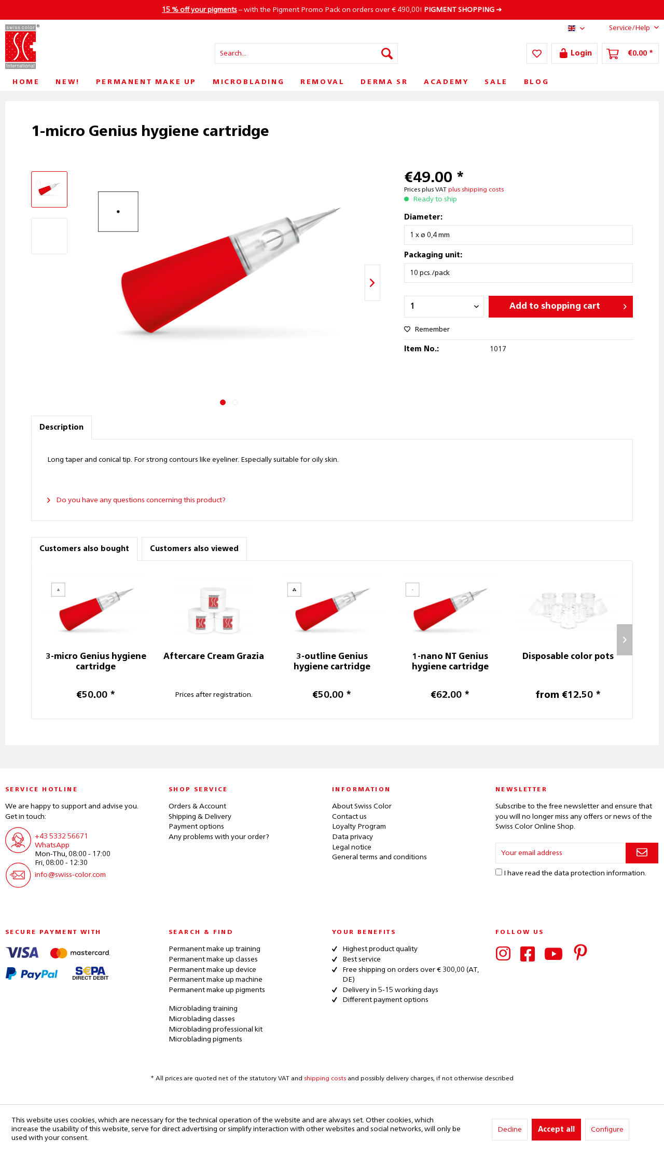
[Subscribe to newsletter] (642, 853)
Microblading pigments (205, 1039)
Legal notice (351, 847)
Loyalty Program (359, 826)
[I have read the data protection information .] (498, 872)
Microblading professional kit (215, 1029)
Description (61, 427)
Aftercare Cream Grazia (213, 657)
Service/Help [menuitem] (626, 27)
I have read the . (575, 873)
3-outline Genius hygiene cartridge (332, 662)
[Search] (387, 53)
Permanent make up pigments (217, 990)
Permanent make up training (214, 949)
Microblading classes (202, 1019)
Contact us (349, 816)
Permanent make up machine (215, 979)
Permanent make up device (212, 969)
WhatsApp (52, 845)
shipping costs (325, 1079)
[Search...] (306, 53)
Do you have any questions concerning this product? (136, 500)
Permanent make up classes (213, 959)
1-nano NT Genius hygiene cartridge (450, 662)
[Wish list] (537, 53)
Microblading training (203, 1008)
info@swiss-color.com (70, 874)
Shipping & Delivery (200, 816)
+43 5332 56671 (61, 836)
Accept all (556, 1129)
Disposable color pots (568, 657)
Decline (509, 1129)
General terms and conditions (379, 857)
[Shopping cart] (630, 53)
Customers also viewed (194, 549)
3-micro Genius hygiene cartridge (96, 662)
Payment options (196, 826)
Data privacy (352, 837)
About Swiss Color (362, 806)
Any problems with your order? (219, 837)
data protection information (599, 873)
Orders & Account (197, 806)
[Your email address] (560, 853)
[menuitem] (306, 53)
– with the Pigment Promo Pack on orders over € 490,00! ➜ (332, 9)
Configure (607, 1129)
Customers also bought (84, 549)
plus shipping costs (476, 190)
